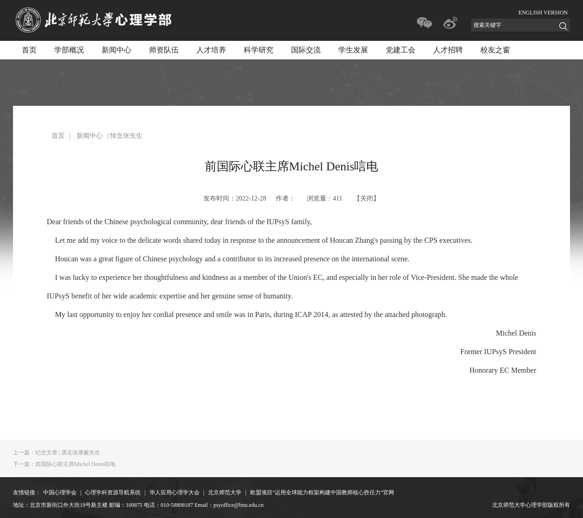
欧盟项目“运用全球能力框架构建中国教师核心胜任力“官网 (322, 492)
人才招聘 (448, 50)
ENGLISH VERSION (543, 12)
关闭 (366, 198)
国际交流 (306, 50)
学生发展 (353, 50)
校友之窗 (495, 50)
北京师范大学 (224, 492)
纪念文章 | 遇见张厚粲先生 (56, 452)
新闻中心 (116, 50)
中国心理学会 (60, 492)
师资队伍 (164, 50)
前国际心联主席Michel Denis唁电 (64, 464)
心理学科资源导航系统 (113, 492)
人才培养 (211, 50)
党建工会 (400, 50)
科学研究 (258, 50)
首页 (29, 50)
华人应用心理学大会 (174, 492)
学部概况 (69, 50)
